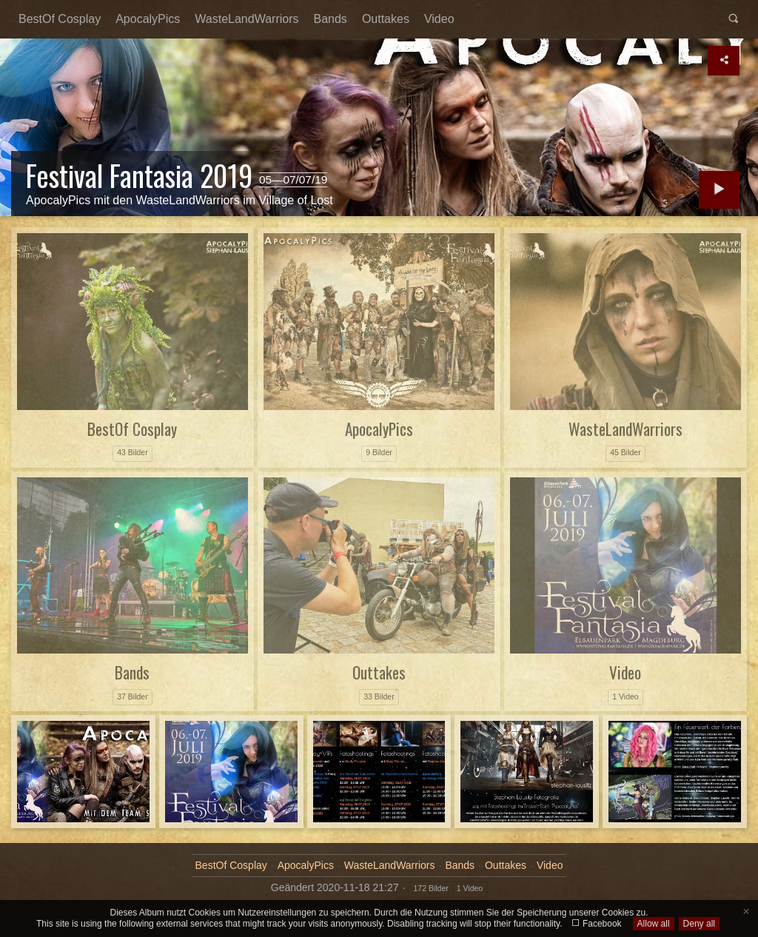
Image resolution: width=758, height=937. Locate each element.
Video (439, 19)
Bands (330, 19)
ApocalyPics (147, 19)
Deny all (699, 923)
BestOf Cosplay (60, 19)
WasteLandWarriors (246, 19)
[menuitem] (59, 19)
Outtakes (385, 19)
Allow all (653, 923)
